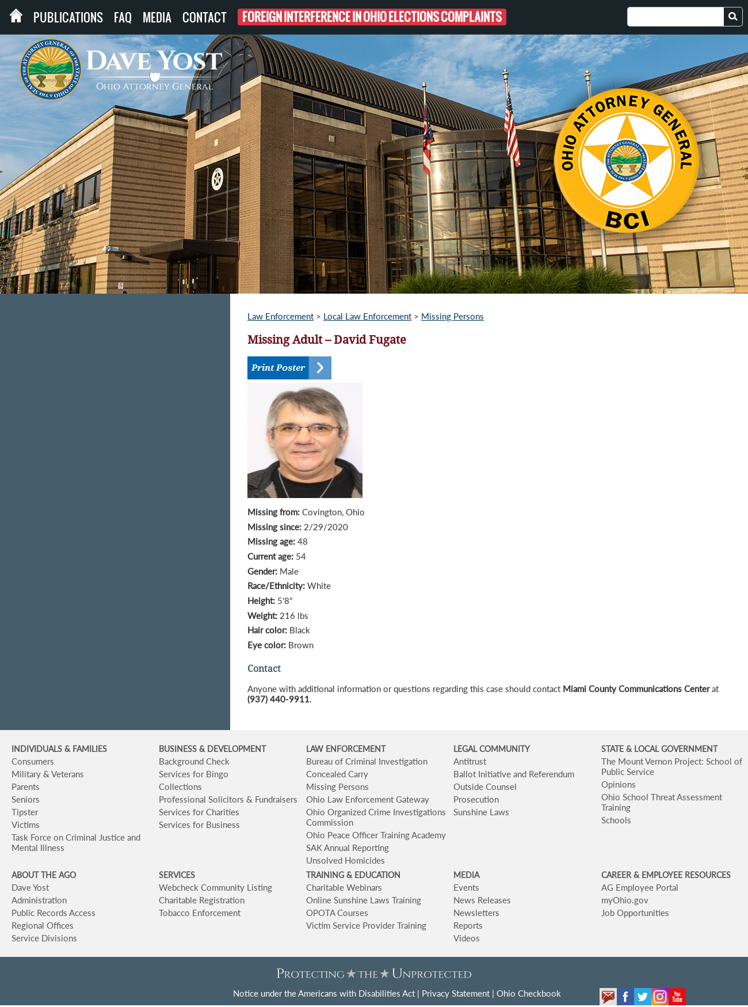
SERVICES (177, 875)
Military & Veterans (48, 774)
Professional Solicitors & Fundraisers (228, 799)
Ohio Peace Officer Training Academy (376, 835)
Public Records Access (54, 912)
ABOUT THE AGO (44, 875)
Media (157, 17)
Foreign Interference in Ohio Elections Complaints (372, 17)
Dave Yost (30, 887)
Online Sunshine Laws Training (363, 900)
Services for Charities (199, 812)
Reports (468, 925)
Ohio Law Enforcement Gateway (367, 799)
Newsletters (476, 912)
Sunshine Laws (481, 812)
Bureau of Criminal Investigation (367, 761)
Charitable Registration (202, 900)
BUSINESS (179, 749)
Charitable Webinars (344, 887)
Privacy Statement (456, 993)
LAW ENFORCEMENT (346, 749)
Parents (26, 786)
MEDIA (466, 875)
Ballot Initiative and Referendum (513, 774)
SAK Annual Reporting (347, 847)
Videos (466, 938)
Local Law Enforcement (367, 316)
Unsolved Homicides (345, 860)
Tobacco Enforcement (200, 912)
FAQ (123, 17)
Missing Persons (452, 316)
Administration (39, 900)
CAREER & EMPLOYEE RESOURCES (666, 875)
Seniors (26, 799)
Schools (616, 820)
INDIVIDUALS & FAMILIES (59, 749)
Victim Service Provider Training (366, 925)
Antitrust (469, 761)
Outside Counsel (485, 786)
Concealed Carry (337, 774)
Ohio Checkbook (529, 993)
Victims (26, 824)
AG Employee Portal (639, 887)
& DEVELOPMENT (232, 749)
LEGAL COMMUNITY (491, 749)
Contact (204, 17)
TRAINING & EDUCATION (353, 875)
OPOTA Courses (337, 912)
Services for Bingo (193, 774)
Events (466, 887)
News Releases (482, 900)
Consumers (33, 761)
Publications (68, 17)
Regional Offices (43, 925)
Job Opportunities (635, 912)
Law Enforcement (280, 316)
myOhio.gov (624, 900)
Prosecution (476, 799)
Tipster (25, 812)
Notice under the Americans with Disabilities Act (324, 993)
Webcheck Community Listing (215, 887)
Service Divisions (44, 938)
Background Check (194, 761)
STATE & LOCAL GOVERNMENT (659, 749)
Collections (180, 786)
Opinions (618, 784)
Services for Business (199, 824)
